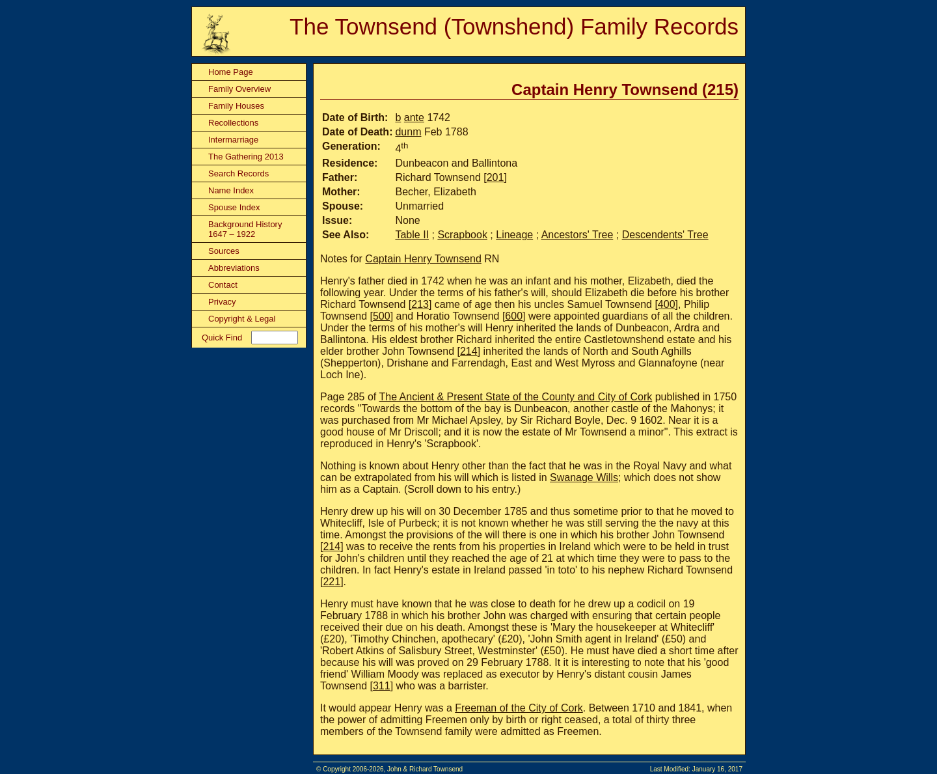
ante (414, 117)
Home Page (230, 72)
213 (420, 304)
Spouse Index (234, 207)
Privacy (222, 302)
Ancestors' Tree (577, 234)
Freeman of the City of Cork (519, 707)
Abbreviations (234, 268)
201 (495, 177)
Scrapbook (462, 234)
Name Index (231, 190)
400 (666, 304)
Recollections (233, 123)
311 (381, 685)
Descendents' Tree (665, 234)
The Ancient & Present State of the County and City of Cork (515, 396)
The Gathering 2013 (246, 156)
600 (514, 316)
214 (469, 351)
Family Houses (236, 106)
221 (331, 581)
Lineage (514, 234)
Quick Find (222, 337)
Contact (223, 285)
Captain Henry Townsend (423, 258)
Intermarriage (233, 140)
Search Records (238, 173)
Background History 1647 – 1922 (245, 229)
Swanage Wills (584, 477)
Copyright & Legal (241, 319)
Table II (412, 234)
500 (381, 316)
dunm (408, 131)
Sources (223, 251)
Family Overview (239, 89)
